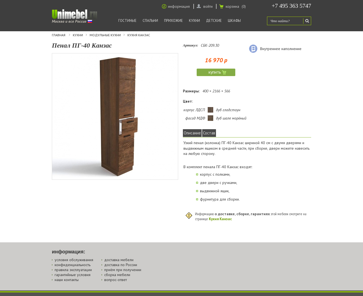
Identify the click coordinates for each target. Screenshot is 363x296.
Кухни (194, 20)
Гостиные (127, 20)
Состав (209, 133)
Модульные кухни (105, 35)
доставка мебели (119, 259)
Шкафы (234, 20)
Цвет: (188, 101)
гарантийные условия (72, 274)
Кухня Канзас (138, 35)
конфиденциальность (72, 264)
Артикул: (190, 45)
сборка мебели (117, 274)
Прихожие (173, 20)
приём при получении (122, 269)
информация (179, 6)
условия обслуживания (74, 259)
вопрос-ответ (115, 279)
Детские (214, 20)
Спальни (150, 20)
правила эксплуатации (73, 269)
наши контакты (67, 279)
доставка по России (120, 264)
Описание (192, 133)
